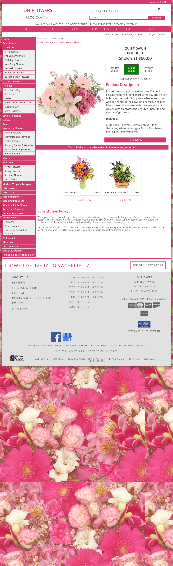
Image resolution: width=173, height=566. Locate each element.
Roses (6, 124)
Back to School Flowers (17, 76)
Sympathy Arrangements (17, 149)
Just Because (11, 51)
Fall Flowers (11, 179)
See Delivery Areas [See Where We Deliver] (148, 265)
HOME (24, 29)
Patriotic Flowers (12, 81)
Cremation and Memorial (18, 136)
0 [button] (159, 8)
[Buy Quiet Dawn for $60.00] (135, 139)
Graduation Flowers (15, 72)
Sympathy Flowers (13, 128)
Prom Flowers (10, 217)
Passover (9, 94)
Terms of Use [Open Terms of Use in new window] (96, 360)
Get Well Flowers (13, 68)
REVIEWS (74, 29)
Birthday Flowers (13, 60)
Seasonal (8, 162)
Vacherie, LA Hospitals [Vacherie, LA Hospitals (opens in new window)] (79, 345)
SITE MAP (148, 29)
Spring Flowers (12, 170)
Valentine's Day (12, 90)
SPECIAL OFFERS (99, 29)
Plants (6, 158)
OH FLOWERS (37, 10)
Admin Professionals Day (18, 102)
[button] (144, 324)
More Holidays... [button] (13, 110)
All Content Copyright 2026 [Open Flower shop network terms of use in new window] (54, 358)
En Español (9, 238)
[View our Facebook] (56, 341)
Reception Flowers (13, 209)
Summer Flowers (13, 175)
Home (6, 38)
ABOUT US (49, 29)
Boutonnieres (12, 226)
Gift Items (8, 192)
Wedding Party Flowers (15, 205)
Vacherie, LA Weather (69, 351)
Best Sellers (9, 43)
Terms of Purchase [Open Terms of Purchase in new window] (142, 358)
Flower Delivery (45, 42)
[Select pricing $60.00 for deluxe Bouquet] (131, 69)
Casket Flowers (12, 140)
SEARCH (156, 18)
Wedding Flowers (12, 196)
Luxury (6, 119)
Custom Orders (11, 246)
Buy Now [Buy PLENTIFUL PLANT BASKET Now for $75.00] (124, 200)
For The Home (12, 153)
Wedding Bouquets (13, 200)
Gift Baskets (10, 188)
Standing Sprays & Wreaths (19, 145)
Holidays (7, 85)
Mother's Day (12, 106)
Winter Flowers (12, 166)
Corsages (9, 221)
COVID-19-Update (13, 250)
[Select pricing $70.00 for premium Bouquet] (148, 69)
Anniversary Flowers (15, 55)
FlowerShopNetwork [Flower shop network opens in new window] (88, 358)
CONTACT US (123, 29)
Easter (8, 98)
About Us (8, 242)
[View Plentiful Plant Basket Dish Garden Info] (122, 172)
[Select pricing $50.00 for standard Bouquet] (114, 69)
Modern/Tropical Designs (17, 184)
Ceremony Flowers (13, 213)
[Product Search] (119, 18)
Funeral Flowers (13, 132)
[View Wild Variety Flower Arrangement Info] (82, 172)
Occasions (8, 47)
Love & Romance (12, 115)
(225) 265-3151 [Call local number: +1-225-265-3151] (148, 290)
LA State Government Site (101, 351)
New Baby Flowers (14, 64)
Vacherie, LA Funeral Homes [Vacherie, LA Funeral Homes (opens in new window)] (45, 345)
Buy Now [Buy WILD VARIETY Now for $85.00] (84, 200)
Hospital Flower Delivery (68, 42)
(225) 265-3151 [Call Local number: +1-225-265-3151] (161, 2)
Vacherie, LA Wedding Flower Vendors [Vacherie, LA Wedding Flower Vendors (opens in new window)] (121, 345)
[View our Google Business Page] (67, 341)
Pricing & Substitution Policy (19, 254)
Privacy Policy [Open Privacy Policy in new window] (116, 358)
